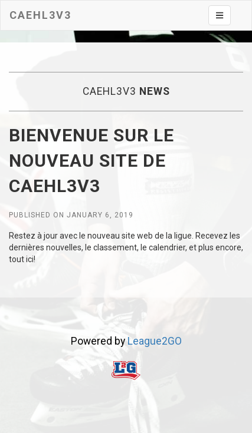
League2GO (154, 341)
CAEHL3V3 (40, 15)
